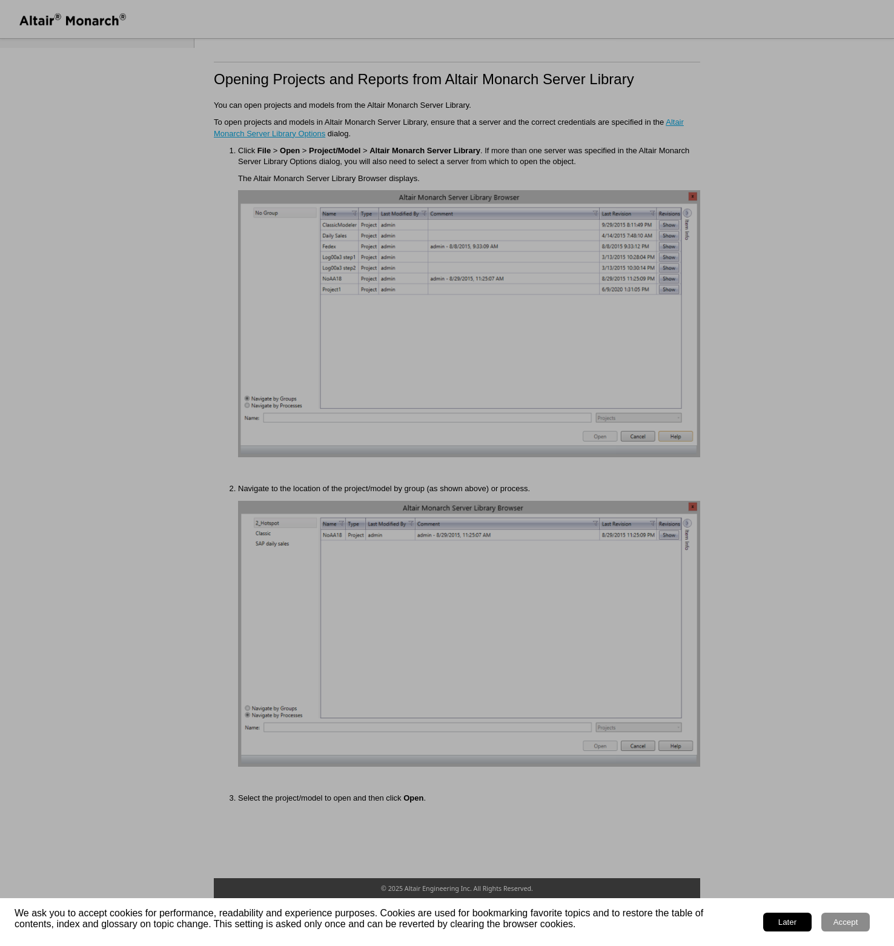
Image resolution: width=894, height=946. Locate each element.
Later (787, 922)
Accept (845, 922)
